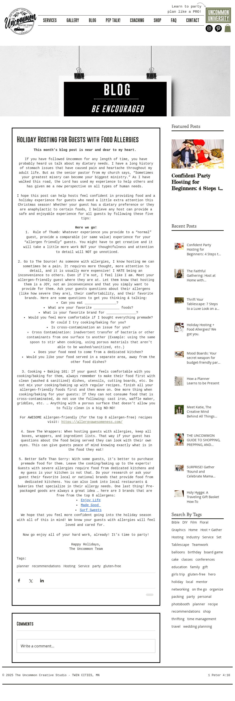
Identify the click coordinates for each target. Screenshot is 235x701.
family (195, 567)
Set (218, 537)
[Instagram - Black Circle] (209, 28)
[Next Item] (216, 154)
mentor (202, 581)
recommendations (46, 566)
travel (176, 626)
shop (207, 611)
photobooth (181, 604)
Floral (204, 522)
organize (216, 589)
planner (23, 566)
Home (193, 530)
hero (211, 574)
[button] (227, 28)
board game (213, 552)
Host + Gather (211, 530)
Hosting (69, 566)
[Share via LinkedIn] (42, 580)
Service (84, 566)
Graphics (179, 530)
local (189, 581)
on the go (199, 589)
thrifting (178, 619)
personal (205, 596)
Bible (176, 522)
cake (175, 559)
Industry (193, 537)
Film (193, 522)
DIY (185, 522)
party (96, 566)
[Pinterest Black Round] (218, 28)
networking (180, 589)
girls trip (178, 574)
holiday (177, 581)
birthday (194, 552)
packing (178, 596)
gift (205, 567)
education (179, 567)
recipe (213, 604)
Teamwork (200, 544)
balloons (178, 552)
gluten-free (112, 566)
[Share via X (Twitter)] (30, 580)
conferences (205, 559)
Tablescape (180, 544)
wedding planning (197, 626)
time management (201, 619)
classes (187, 559)
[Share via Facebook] (19, 580)
